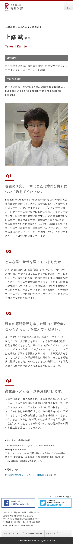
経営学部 (10, 27)
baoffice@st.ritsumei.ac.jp (20, 525)
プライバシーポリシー (32, 533)
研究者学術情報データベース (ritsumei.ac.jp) (29, 475)
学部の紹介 (23, 27)
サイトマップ (51, 533)
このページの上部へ (62, 496)
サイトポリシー (11, 533)
